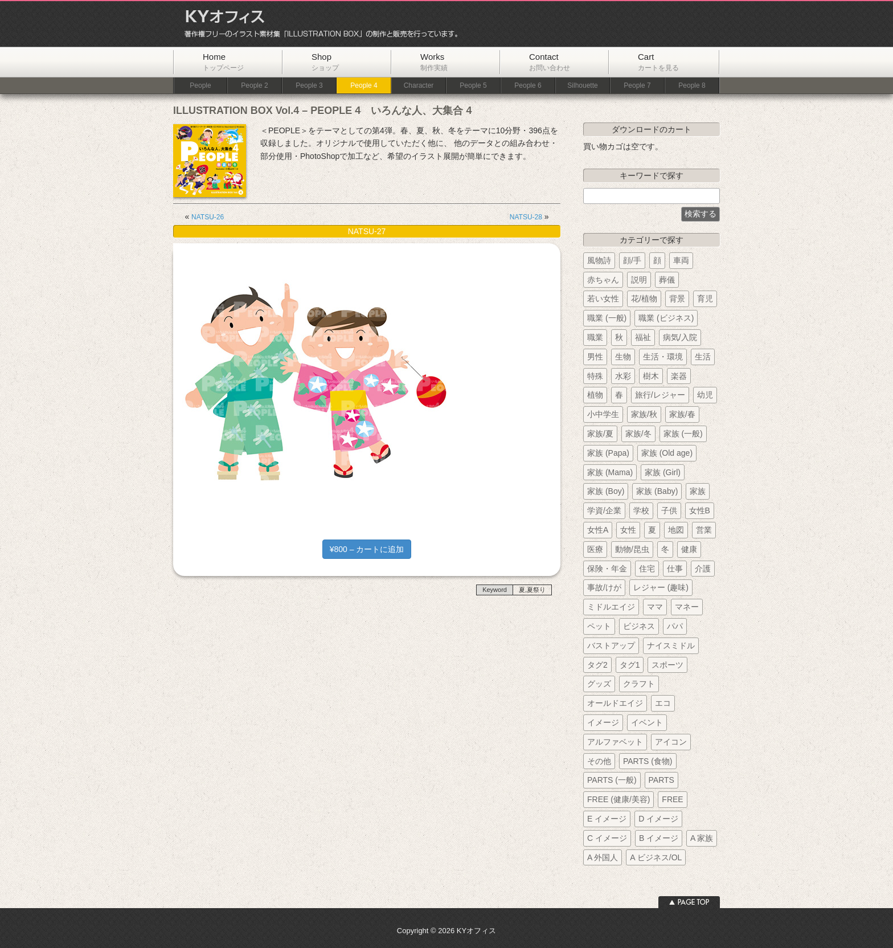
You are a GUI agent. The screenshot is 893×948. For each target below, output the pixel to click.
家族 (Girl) (663, 472)
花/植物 (644, 298)
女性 (628, 529)
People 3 (309, 85)
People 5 (473, 85)
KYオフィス (317, 24)
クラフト (639, 683)
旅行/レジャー (660, 394)
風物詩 (599, 260)
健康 (689, 549)
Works (434, 62)
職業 (595, 337)
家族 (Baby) (657, 491)
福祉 (643, 337)
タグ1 (630, 664)
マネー (687, 606)
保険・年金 (607, 568)
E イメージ (606, 818)
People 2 (254, 85)
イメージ (603, 722)
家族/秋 (644, 414)
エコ (663, 703)
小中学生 (603, 414)
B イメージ (658, 838)
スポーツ (667, 664)
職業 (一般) (606, 317)
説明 (639, 279)
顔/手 (632, 260)
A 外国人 (602, 857)
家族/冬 (638, 433)
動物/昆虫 (632, 549)
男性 (595, 356)
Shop (325, 62)
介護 (703, 568)
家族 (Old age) (667, 452)
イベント (647, 722)
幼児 (705, 394)
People (200, 85)
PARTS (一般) (612, 779)
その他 (599, 761)
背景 (677, 298)
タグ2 (597, 664)
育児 (705, 298)
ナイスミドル (671, 645)
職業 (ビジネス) (666, 317)
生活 (703, 356)
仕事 (675, 568)
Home (223, 62)
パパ (675, 626)
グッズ (599, 683)
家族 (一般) (683, 433)
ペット (599, 626)
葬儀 (667, 279)
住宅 (647, 568)
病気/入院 (680, 337)
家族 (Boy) (605, 491)
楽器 (679, 376)
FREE (672, 799)
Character (419, 85)
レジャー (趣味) (661, 587)
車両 (681, 260)
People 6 (527, 85)
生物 (623, 356)
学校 (641, 510)
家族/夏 (600, 433)
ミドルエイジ (611, 606)
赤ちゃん (603, 279)
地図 (676, 529)
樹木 (651, 376)
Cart (658, 62)
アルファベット (615, 741)
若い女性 (603, 298)
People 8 (691, 85)
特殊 (595, 376)
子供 (669, 510)
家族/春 (682, 414)
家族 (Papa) (608, 452)
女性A (597, 529)
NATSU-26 (207, 217)
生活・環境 (663, 356)
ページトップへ (689, 902)
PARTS (661, 779)
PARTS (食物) (648, 761)
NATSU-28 (526, 217)
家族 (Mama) (610, 472)
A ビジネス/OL (656, 857)
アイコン (671, 741)
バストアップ (611, 645)
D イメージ (658, 818)
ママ (655, 606)
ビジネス (639, 626)
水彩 (623, 376)
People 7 (637, 85)
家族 (698, 491)
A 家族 (701, 838)
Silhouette (582, 85)
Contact (549, 62)
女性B (699, 510)
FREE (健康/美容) (618, 799)
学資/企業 (604, 510)
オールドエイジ (615, 703)
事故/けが (604, 587)
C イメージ (607, 838)
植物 (595, 394)
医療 (595, 549)
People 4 (363, 85)
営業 (704, 529)
